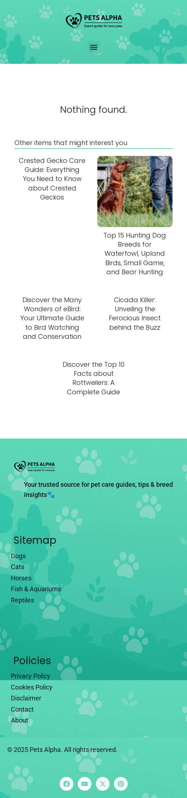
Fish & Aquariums (36, 589)
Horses (21, 578)
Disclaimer (26, 698)
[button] (93, 47)
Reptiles (22, 600)
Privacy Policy (30, 676)
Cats (17, 567)
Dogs (18, 556)
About (19, 720)
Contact (22, 709)
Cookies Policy (31, 687)
